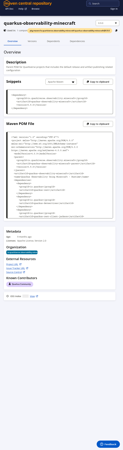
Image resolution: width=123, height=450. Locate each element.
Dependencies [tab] (77, 42)
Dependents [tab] (53, 42)
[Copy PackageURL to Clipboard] (116, 30)
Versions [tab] (32, 42)
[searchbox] (106, 3)
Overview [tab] (13, 42)
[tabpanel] (61, 175)
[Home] (28, 3)
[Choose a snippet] (61, 82)
